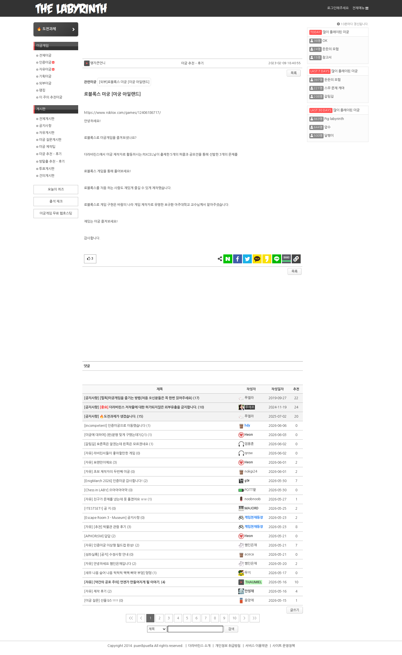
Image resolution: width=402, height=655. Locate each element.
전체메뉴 (360, 8)
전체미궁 (43, 55)
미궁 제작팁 (45, 146)
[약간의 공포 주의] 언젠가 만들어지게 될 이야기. (127, 582)
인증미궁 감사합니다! (128, 481)
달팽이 (329, 135)
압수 (327, 127)
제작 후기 (100, 591)
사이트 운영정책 (283, 645)
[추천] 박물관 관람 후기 (110, 527)
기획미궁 (43, 76)
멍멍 (148, 573)
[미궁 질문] (92, 600)
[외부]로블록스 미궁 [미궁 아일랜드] (124, 82)
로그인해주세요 (338, 8)
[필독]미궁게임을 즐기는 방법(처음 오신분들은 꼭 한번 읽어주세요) (146, 398)
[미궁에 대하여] (95, 435)
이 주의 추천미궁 (49, 97)
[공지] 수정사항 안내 (114, 554)
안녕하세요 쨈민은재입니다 (112, 563)
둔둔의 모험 (330, 49)
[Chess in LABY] (96, 490)
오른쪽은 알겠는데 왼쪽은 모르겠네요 (122, 444)
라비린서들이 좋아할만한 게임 (114, 453)
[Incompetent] (96, 425)
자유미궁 (45, 69)
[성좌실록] (92, 554)
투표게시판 (45, 168)
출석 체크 (56, 201)
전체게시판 (45, 119)
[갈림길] (90, 444)
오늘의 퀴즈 (56, 189)
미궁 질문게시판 (48, 139)
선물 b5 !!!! (109, 600)
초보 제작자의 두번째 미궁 (112, 471)
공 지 (107, 508)
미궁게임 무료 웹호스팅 (56, 213)
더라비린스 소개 (199, 645)
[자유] (89, 453)
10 (234, 618)
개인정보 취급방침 (228, 645)
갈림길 (329, 96)
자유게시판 (45, 132)
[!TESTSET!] (94, 508)
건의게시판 (45, 175)
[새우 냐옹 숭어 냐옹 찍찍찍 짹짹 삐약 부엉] (114, 573)
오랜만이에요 (103, 462)
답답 (107, 536)
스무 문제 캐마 (334, 88)
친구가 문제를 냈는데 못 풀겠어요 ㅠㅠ (120, 499)
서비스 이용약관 (256, 645)
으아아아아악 (118, 490)
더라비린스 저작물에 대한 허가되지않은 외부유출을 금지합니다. (148, 407)
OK (324, 40)
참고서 (327, 57)
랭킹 (40, 90)
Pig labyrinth (334, 119)
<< (131, 618)
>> (255, 618)
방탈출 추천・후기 (50, 161)
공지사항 (43, 125)
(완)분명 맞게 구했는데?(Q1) (127, 435)
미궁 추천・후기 (49, 154)
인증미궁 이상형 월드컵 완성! (114, 545)
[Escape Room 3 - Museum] (105, 517)
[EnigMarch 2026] (98, 481)
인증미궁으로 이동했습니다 (126, 425)
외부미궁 (43, 83)
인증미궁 (45, 62)
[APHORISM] (94, 536)
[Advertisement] (192, 39)
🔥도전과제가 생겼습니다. (118, 416)
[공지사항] (92, 398)
